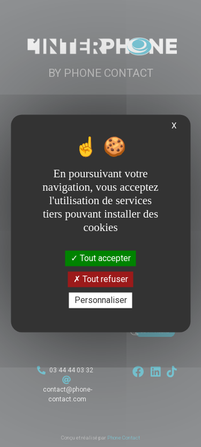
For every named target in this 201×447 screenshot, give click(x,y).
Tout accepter (101, 258)
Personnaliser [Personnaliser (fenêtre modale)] (101, 300)
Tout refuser (100, 279)
